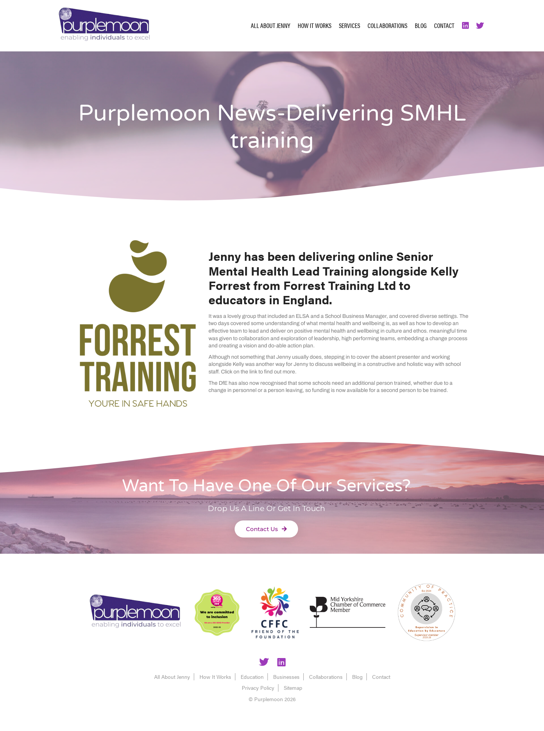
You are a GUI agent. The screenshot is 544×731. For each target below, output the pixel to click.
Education (252, 676)
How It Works (314, 25)
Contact (444, 25)
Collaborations (387, 25)
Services (349, 25)
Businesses (286, 676)
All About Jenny (270, 25)
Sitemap (293, 687)
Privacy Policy (258, 687)
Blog (421, 25)
